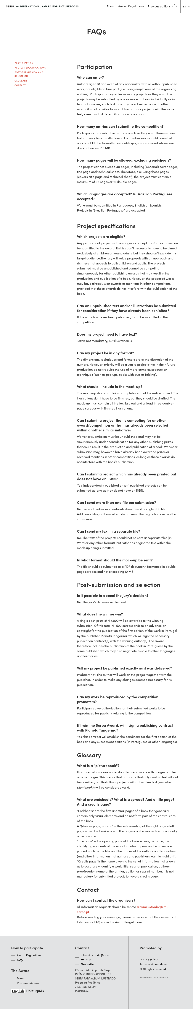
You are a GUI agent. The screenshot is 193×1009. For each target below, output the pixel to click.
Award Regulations (29, 955)
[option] (189, 6)
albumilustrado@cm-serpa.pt (95, 957)
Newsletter (87, 964)
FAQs (20, 960)
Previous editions (28, 983)
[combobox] (184, 6)
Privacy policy (149, 959)
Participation (24, 62)
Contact (20, 85)
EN (184, 6)
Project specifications (30, 67)
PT (189, 6)
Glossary (21, 80)
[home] (43, 6)
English (18, 991)
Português (35, 991)
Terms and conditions (153, 964)
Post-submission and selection (29, 74)
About (21, 978)
